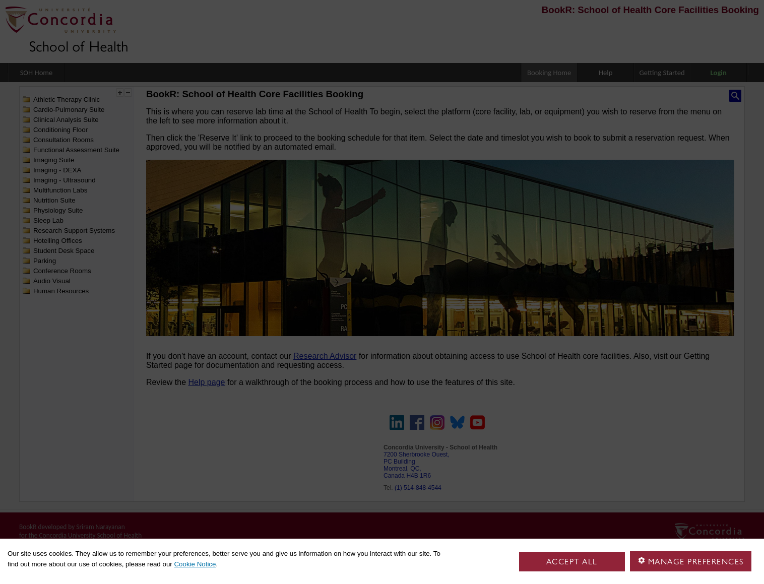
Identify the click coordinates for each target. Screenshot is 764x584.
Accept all (572, 561)
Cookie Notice (195, 564)
